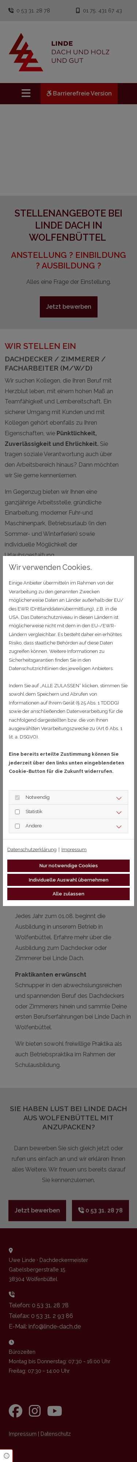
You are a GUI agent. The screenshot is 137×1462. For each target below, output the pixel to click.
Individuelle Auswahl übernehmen (69, 880)
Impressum (74, 849)
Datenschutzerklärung (32, 849)
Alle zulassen (68, 894)
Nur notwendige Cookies (68, 865)
